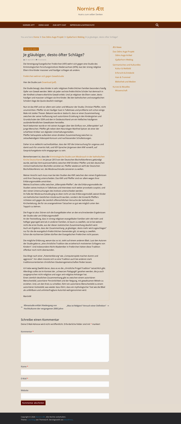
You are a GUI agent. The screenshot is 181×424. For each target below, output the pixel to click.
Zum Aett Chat (59, 25)
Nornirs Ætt (90, 8)
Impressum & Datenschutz (82, 25)
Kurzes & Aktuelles (121, 86)
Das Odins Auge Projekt (123, 51)
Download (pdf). (49, 82)
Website (24, 390)
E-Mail (24, 378)
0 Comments (41, 60)
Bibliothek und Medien (125, 81)
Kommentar (27, 331)
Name (24, 366)
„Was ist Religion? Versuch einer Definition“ (87, 305)
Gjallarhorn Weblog (31, 49)
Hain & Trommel (122, 77)
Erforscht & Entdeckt (124, 73)
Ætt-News (117, 47)
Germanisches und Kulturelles (127, 64)
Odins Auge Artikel (123, 55)
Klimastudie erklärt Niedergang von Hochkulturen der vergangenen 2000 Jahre (42, 307)
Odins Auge (43, 25)
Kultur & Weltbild (123, 68)
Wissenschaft (121, 90)
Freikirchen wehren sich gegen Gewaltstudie (43, 76)
